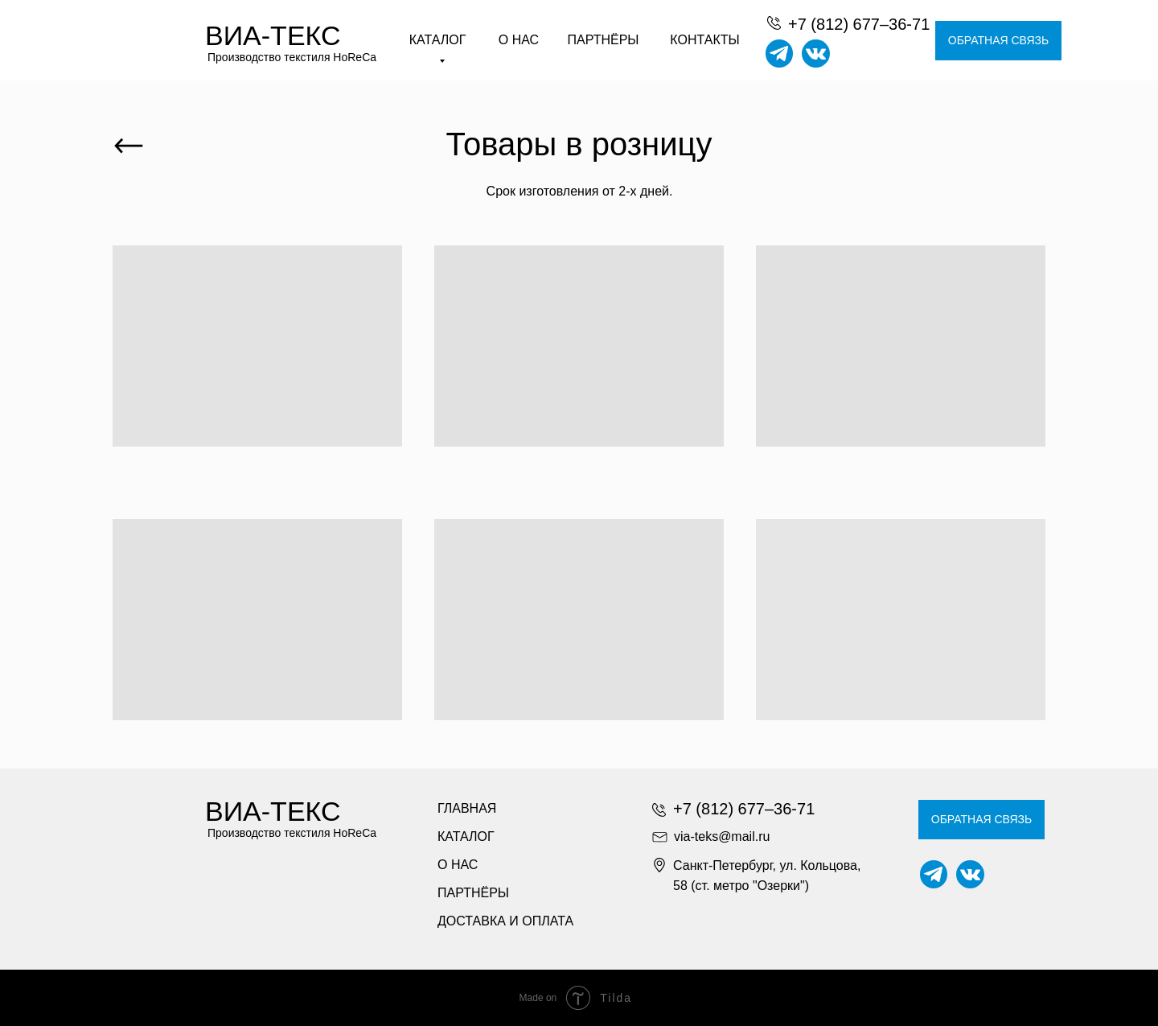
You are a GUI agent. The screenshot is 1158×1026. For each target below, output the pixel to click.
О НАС (519, 40)
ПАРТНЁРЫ (603, 40)
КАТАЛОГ (466, 836)
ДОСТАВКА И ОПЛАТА (505, 921)
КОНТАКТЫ (704, 40)
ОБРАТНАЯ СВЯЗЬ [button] (998, 40)
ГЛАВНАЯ (466, 808)
